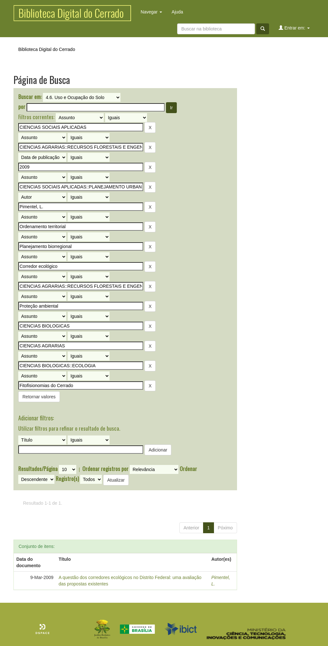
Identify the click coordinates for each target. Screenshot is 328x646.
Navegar (151, 11)
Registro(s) (67, 479)
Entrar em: (294, 27)
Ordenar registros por (105, 469)
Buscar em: (30, 97)
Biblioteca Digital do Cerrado (46, 49)
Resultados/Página (38, 469)
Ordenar (188, 469)
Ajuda (177, 11)
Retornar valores (39, 396)
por (21, 107)
